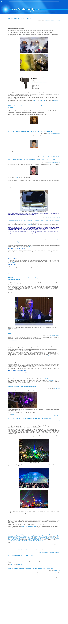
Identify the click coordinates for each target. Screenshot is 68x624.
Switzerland (63, 168)
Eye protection (45, 407)
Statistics (60, 167)
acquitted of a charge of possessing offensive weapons (32, 584)
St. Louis (62, 165)
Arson (46, 601)
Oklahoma (60, 140)
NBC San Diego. (44, 273)
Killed (59, 116)
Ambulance (60, 70)
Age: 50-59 (60, 66)
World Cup (60, 184)
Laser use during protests (30, 400)
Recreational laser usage (62, 148)
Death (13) (60, 27)
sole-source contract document (27, 393)
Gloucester (60, 103)
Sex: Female (52, 158)
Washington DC (61, 178)
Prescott (63, 146)
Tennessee (63, 170)
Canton (62, 82)
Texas (65, 171)
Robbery (60, 151)
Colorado (64, 89)
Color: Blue (60, 87)
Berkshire (60, 78)
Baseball (60, 76)
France (60, 100)
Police (43, 128)
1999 (59, 59)
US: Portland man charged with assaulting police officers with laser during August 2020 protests (34, 162)
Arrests (50, 107)
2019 (59, 45)
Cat (59, 83)
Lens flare (60, 119)
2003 (59, 58)
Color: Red (60, 88)
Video (61, 176)
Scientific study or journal (62, 156)
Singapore (60, 160)
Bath (59, 77)
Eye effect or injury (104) (62, 29)
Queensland (63, 147)
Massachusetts (61, 122)
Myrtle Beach (60, 129)
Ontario (63, 140)
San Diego (64, 153)
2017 (59, 47)
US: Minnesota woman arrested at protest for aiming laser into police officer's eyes (34, 132)
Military (60, 125)
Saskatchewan (61, 155)
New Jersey (60, 132)
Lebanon (47, 439)
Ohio (65, 139)
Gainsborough (63, 100)
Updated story (53, 445)
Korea (61, 116)
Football (64, 99)
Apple (64, 71)
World (63, 183)
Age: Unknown (61, 68)
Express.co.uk (20, 600)
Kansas (62, 114)
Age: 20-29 (49, 128)
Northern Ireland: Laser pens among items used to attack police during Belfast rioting (35, 605)
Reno (59, 149)
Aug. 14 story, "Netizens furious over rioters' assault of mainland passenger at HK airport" (37, 572)
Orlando (62, 141)
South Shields (61, 164)
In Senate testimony (19, 404)
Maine (64, 120)
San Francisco (61, 154)
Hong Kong (37, 587)
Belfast (51, 615)
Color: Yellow (60, 89)
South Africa (60, 161)
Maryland (65, 121)
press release (50, 230)
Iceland (65, 109)
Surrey (63, 167)
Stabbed (60, 166)
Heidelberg (62, 106)
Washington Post (21, 22)
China (39, 587)
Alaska (60, 69)
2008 (59, 55)
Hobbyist (60, 107)
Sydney (60, 169)
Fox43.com (19, 126)
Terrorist (62, 171)
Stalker (63, 166)
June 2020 (47, 371)
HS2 (63, 109)
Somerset (63, 160)
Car (64, 82)
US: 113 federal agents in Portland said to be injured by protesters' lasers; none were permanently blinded (35, 289)
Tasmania (60, 170)
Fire (48, 601)
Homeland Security (61, 108)
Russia (64, 152)
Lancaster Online (23, 126)
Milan (65, 124)
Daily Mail (20, 438)
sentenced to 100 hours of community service (31, 580)
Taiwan (62, 169)
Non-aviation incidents (42, 15)
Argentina (60, 72)
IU (65, 113)
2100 (59, 41)
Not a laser (54, 15)
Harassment (53, 601)
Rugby (62, 152)
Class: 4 (60, 85)
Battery (62, 77)
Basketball (63, 76)
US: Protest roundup (21, 251)
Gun (65, 103)
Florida (61, 99)
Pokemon (60, 145)
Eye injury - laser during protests (51, 343)
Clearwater (63, 85)
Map (62, 121)
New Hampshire (61, 131)
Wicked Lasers (61, 182)
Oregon (37, 343)
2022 (59, 42)
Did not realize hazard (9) (62, 28)
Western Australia (61, 181)
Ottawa (65, 141)
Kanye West (60, 115)
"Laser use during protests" (35, 564)
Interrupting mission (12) (62, 33)
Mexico (60, 124)
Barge (65, 75)
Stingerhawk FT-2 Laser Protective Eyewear (45, 392)
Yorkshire (60, 185)
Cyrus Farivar (63, 91)
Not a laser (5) (61, 36)
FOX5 (18, 267)
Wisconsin (60, 183)
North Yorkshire (61, 137)
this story (36, 215)
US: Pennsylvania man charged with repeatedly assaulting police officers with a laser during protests (35, 105)
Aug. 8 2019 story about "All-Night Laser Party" (28, 566)
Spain (64, 164)
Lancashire (44, 601)
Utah (59, 176)
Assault (46, 587)
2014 (59, 50)
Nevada (64, 130)
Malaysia (60, 121)
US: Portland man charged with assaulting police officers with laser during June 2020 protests (34, 225)
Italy (64, 113)
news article (24, 180)
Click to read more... (19, 220)
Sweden (60, 168)
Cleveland (60, 86)
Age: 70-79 (60, 67)
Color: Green (64, 87)
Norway (65, 138)
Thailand (60, 172)
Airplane (64, 68)
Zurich (63, 186)
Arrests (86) (60, 21)
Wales (64, 177)
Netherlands (60, 130)
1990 (59, 61)
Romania (63, 151)
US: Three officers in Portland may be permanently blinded (31, 346)
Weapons (60, 180)
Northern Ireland (48, 615)
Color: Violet (53, 439)
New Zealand (60, 134)
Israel (62, 113)
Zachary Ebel (64, 185)
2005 (59, 57)
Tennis (59, 171)
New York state (61, 133)
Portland (32, 284)
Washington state (61, 179)
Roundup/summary (48, 252)
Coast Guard (64, 86)
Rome (59, 152)
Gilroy (59, 102)
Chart (61, 83)
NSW (59, 139)
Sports (59, 165)
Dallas (59, 92)
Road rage (62, 150)
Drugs (62, 94)
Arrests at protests (53, 107)
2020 (59, 44)
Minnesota (37, 158)
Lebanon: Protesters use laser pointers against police (30, 410)
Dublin (64, 94)
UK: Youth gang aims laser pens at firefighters (28, 590)
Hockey (63, 107)
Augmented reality (61, 74)
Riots (47, 128)
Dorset (59, 93)
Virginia (64, 176)
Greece (63, 103)
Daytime (62, 92)
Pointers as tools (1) (61, 37)
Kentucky (64, 115)
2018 (59, 46)
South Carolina (61, 162)
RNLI (59, 150)
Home (65, 107)
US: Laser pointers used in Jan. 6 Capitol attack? (29, 13)
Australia (60, 75)
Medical (65, 122)
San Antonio (60, 153)
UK (42, 601)
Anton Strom (60, 71)
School (64, 155)
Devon (65, 92)
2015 (59, 49)
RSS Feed (59, 187)
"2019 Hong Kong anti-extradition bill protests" (25, 573)
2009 (59, 54)
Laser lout (60, 117)
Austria (63, 75)
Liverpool (63, 119)
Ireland (60, 113)
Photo (54, 128)
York (63, 184)
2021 (59, 43)
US (38, 128)
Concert (60, 90)
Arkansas (60, 73)
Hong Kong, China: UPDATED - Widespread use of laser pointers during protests (35, 443)
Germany (63, 101)
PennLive (29, 126)
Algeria (65, 69)
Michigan (62, 124)
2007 (59, 56)
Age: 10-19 (49, 158)
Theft (62, 172)
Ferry (64, 98)
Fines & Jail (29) (61, 30)
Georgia (60, 101)
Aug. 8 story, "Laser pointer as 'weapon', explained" (43, 567)
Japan (59, 114)
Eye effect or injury (53, 252)
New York (64, 132)
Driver (59, 94)
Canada (60, 82)
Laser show (63, 117)
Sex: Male (52, 128)
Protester (46, 128)
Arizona (63, 72)
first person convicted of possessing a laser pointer (36, 557)
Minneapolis (40, 158)
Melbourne (60, 123)
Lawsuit (60, 118)
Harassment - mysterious (62, 105)
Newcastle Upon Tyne (62, 135)
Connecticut (63, 90)
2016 (59, 48)
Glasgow (62, 102)
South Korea (60, 163)
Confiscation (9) (61, 26)
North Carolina (61, 136)
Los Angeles (60, 120)
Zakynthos (60, 186)
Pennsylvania (41, 128)
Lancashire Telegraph (27, 600)
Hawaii (60, 106)
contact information (29, 621)
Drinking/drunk (63, 93)
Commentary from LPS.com (49, 15)
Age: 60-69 (64, 66)
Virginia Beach (61, 177)
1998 (59, 60)
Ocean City (62, 139)
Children (63, 83)
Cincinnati (62, 84)
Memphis (63, 123)
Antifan (63, 70)
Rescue (62, 149)
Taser (65, 169)
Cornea (60, 91)
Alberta (62, 69)
